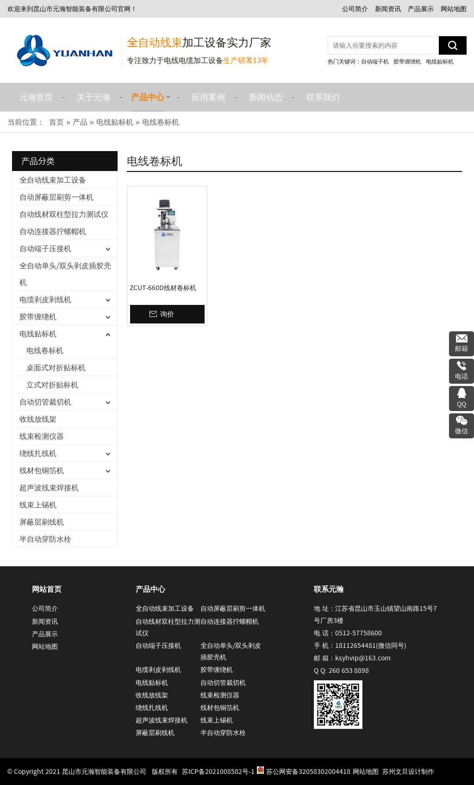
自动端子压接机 (45, 248)
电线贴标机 (440, 61)
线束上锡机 (37, 504)
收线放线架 (37, 419)
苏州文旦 (395, 771)
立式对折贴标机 (52, 384)
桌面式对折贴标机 (56, 367)
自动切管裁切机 (45, 401)
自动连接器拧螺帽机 (52, 231)
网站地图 (454, 9)
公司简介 (355, 9)
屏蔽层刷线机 (41, 521)
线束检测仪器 (41, 436)
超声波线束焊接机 (49, 487)
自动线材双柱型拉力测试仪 (63, 214)
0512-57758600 (358, 633)
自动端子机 (375, 61)
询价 (167, 313)
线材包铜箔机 (41, 470)
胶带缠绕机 (407, 61)
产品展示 (421, 9)
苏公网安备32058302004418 (303, 770)
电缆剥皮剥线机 (45, 299)
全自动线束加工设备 (52, 180)
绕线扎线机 (37, 453)
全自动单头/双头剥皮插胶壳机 (65, 274)
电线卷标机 (44, 350)
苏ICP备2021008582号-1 (218, 771)
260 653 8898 (349, 670)
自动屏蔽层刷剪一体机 (56, 197)
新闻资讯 (388, 9)
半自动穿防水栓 (45, 539)
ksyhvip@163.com (363, 658)
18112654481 (355, 645)
